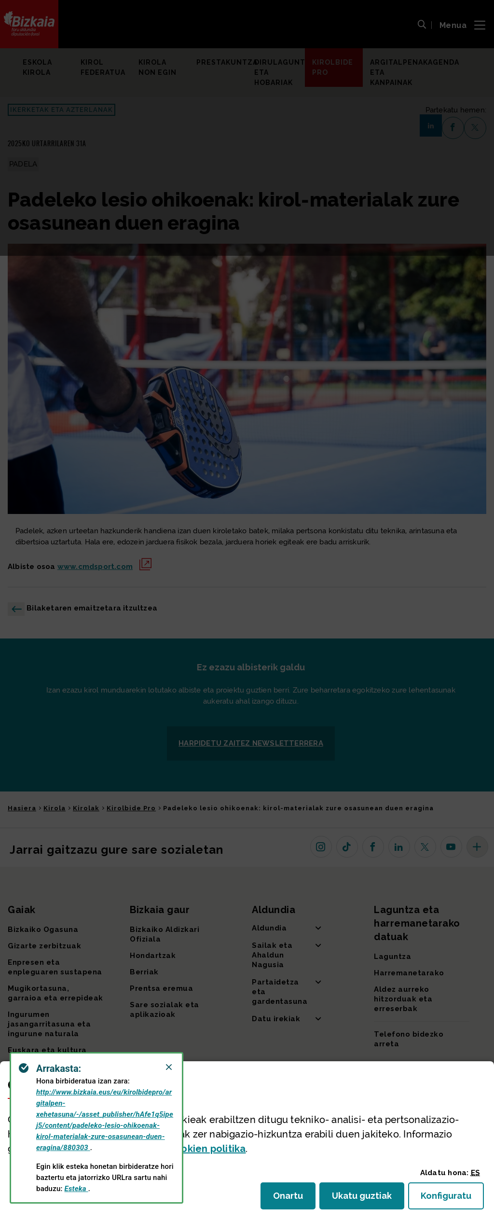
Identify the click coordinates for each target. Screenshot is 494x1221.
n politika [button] (207, 1148)
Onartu (294, 1199)
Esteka (76, 1188)
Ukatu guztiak (365, 1199)
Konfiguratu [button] (452, 1199)
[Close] (168, 1067)
